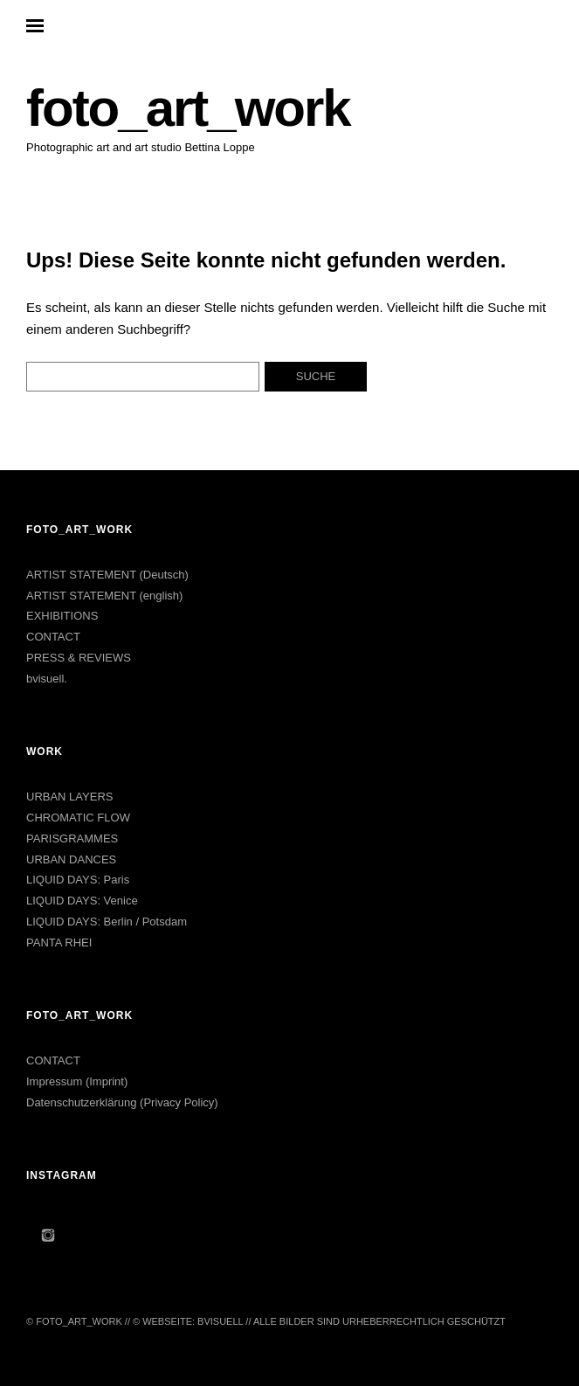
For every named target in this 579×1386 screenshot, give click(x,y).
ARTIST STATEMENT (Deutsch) (107, 574)
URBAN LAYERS (69, 796)
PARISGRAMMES (72, 838)
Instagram (48, 1235)
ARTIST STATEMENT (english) (104, 595)
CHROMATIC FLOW (78, 817)
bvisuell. (46, 678)
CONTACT (53, 636)
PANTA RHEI (59, 942)
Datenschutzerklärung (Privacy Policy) (122, 1102)
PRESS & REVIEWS (78, 657)
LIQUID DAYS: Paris (77, 879)
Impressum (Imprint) (77, 1081)
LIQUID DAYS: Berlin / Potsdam (106, 921)
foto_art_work (188, 108)
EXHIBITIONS (62, 615)
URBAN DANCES (71, 859)
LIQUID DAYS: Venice (82, 900)
